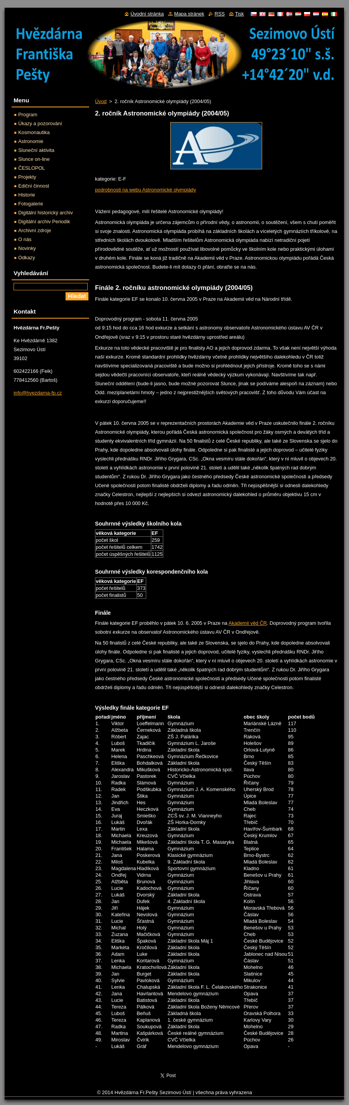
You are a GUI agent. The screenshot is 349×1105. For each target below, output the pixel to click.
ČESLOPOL (31, 168)
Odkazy (26, 257)
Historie (26, 195)
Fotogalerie (30, 204)
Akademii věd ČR (247, 623)
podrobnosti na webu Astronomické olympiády (145, 190)
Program (27, 114)
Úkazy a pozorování (40, 123)
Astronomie (30, 141)
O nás (24, 239)
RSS (219, 14)
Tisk (239, 14)
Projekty (27, 177)
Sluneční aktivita (36, 150)
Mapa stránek (189, 14)
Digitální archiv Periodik (44, 221)
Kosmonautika (34, 132)
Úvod (101, 101)
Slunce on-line (34, 159)
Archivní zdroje (34, 230)
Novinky (27, 248)
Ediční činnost (33, 186)
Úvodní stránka (147, 14)
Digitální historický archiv (45, 212)
